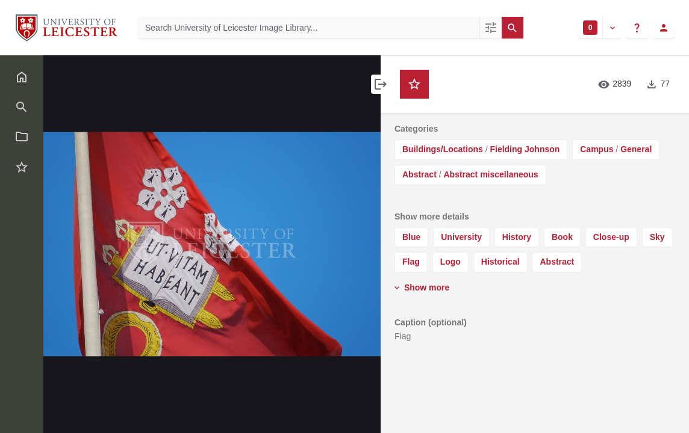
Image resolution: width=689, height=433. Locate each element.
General (636, 149)
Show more (420, 287)
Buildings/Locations (442, 149)
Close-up (611, 237)
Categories (416, 129)
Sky (657, 237)
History (516, 237)
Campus (596, 149)
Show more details (431, 216)
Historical (500, 261)
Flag (411, 261)
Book (562, 237)
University (461, 237)
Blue (411, 237)
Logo (450, 261)
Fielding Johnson (525, 149)
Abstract (419, 174)
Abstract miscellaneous (490, 174)
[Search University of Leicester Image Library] (308, 27)
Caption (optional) (430, 322)
